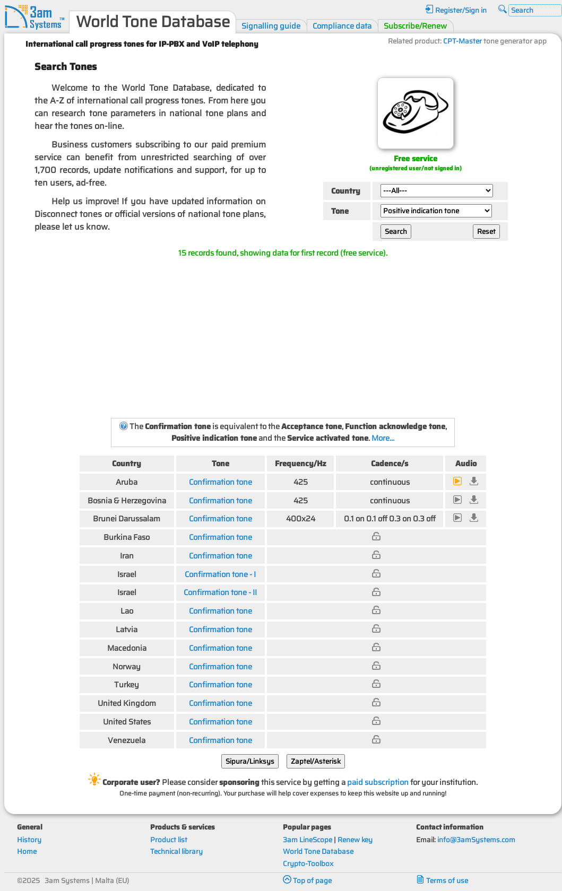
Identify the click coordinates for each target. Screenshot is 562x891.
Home (27, 851)
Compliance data (342, 26)
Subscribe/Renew (415, 26)
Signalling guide (270, 26)
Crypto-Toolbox (308, 863)
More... (382, 438)
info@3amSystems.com (476, 839)
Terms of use (442, 880)
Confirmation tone (220, 482)
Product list (168, 839)
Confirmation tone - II (220, 592)
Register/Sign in (456, 10)
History (29, 839)
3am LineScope (307, 839)
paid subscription (378, 782)
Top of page (307, 880)
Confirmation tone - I (220, 574)
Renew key (355, 839)
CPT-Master (462, 41)
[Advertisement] (283, 337)
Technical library (176, 851)
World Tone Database (318, 851)
